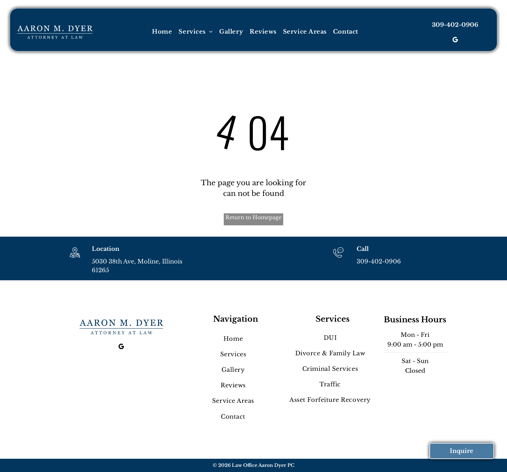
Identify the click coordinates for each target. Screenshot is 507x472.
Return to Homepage (253, 217)
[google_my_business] (455, 40)
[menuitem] (162, 32)
